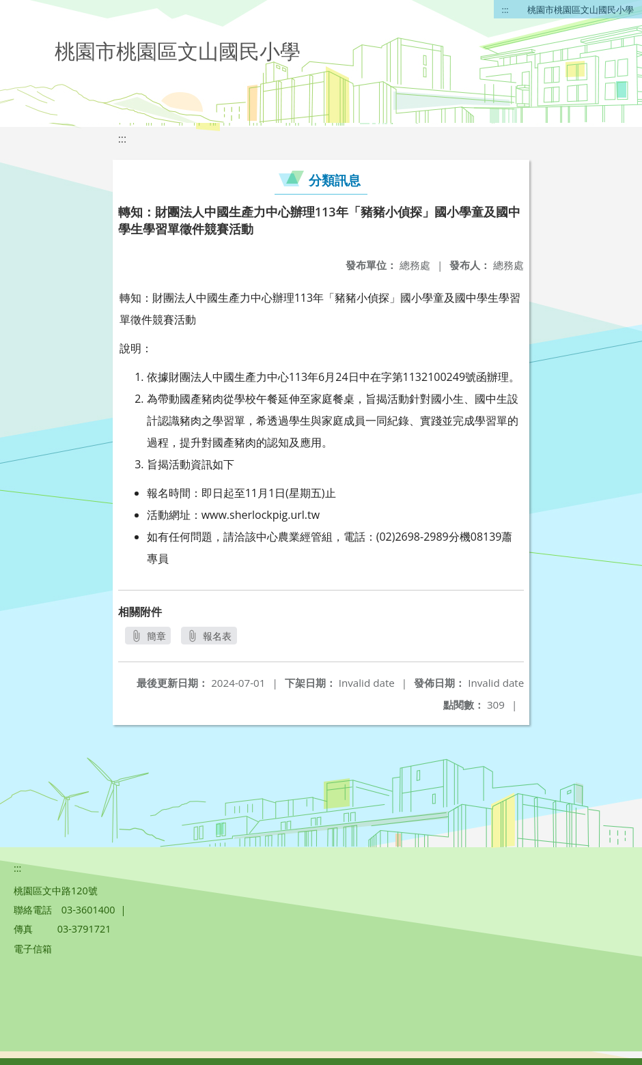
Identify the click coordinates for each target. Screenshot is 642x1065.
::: (505, 9)
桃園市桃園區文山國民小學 (580, 9)
